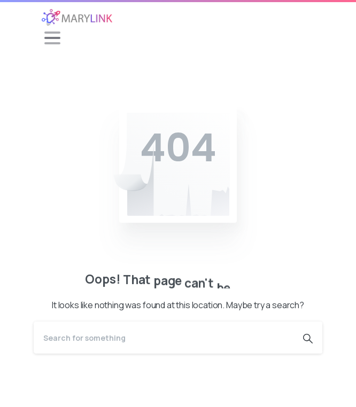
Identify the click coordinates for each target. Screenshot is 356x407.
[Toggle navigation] (52, 38)
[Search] (163, 338)
